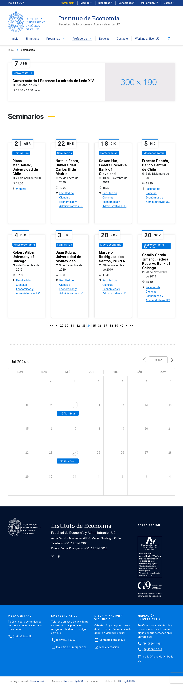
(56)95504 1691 (152, 643)
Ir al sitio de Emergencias (71, 647)
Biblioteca (104, 2)
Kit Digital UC (126, 681)
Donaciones (126, 2)
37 (105, 325)
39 (116, 325)
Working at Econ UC (147, 38)
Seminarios (21, 153)
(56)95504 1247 (152, 649)
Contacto (122, 38)
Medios (86, 3)
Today (158, 360)
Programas (55, 38)
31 (72, 325)
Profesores (82, 38)
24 (74, 453)
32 (78, 325)
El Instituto (32, 38)
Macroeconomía (154, 153)
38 (111, 325)
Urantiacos (36, 681)
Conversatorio (23, 73)
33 (84, 325)
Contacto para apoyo (112, 639)
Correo (169, 3)
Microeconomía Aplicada (154, 246)
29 (61, 325)
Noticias (104, 38)
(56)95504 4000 (22, 636)
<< (51, 325)
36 (99, 325)
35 (94, 325)
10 (74, 405)
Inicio (15, 38)
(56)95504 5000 (66, 639)
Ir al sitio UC (15, 2)
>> (131, 325)
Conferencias (108, 153)
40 (121, 325)
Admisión (67, 2)
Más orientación (109, 647)
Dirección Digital (72, 681)
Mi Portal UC (148, 2)
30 (66, 325)
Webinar (21, 189)
